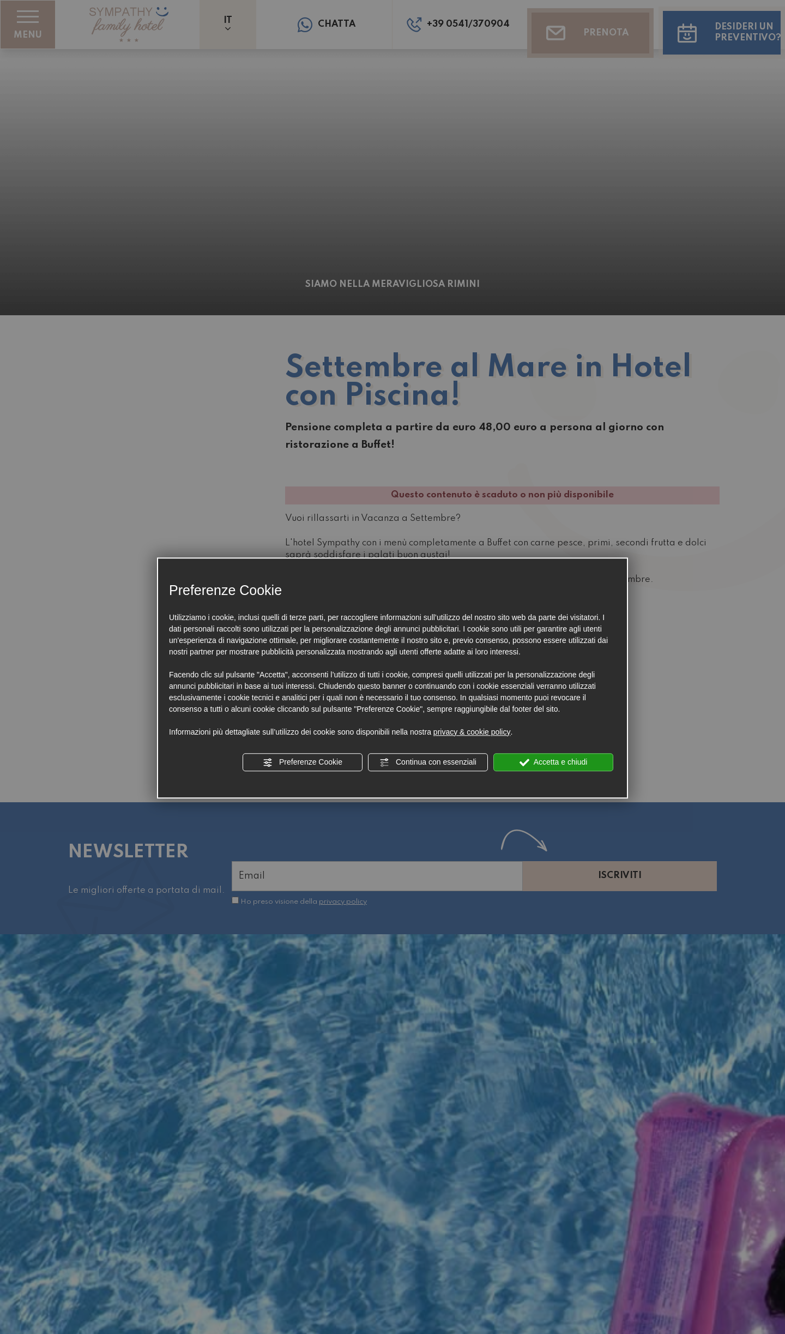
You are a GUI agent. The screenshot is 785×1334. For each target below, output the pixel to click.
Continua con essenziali (427, 762)
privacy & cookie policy (472, 732)
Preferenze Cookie (302, 762)
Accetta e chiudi (554, 762)
